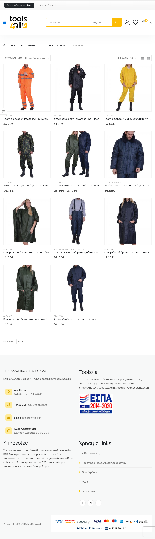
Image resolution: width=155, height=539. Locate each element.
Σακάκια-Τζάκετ (120, 182)
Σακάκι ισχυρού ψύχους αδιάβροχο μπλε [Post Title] (128, 185)
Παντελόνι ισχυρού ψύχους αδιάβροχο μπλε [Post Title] (79, 252)
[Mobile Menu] (6, 22)
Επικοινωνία (88, 491)
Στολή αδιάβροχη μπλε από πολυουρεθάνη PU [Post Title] (80, 319)
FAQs (83, 481)
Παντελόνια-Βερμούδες (73, 249)
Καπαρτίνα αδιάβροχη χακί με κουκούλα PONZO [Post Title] (30, 252)
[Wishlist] (135, 22)
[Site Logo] (18, 22)
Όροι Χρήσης (88, 472)
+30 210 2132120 (30, 404)
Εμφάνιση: (122, 57)
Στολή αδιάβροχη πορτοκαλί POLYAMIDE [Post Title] (26, 119)
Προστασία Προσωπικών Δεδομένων (102, 462)
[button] (19, 5)
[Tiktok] (98, 503)
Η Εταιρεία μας (89, 453)
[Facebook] (82, 503)
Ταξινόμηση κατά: (13, 57)
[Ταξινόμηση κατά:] (37, 58)
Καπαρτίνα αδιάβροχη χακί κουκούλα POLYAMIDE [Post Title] (31, 319)
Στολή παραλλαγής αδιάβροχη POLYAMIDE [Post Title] (27, 185)
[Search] (117, 22)
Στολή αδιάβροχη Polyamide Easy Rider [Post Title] (76, 119)
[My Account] (127, 22)
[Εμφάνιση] (133, 58)
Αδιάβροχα (7, 116)
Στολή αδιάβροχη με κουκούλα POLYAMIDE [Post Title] (78, 185)
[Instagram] (90, 503)
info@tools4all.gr (27, 417)
